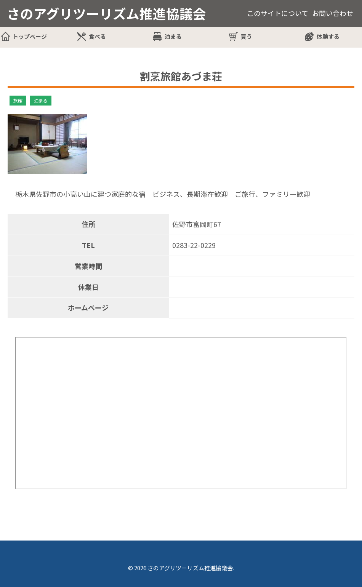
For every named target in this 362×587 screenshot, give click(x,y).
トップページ (30, 36)
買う (246, 36)
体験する (328, 36)
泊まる (173, 36)
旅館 (17, 100)
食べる (97, 36)
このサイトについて (277, 13)
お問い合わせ (332, 13)
